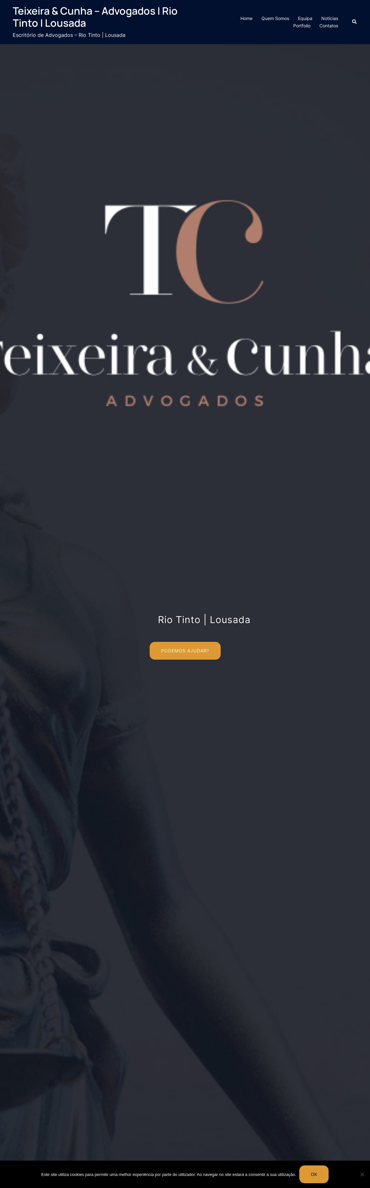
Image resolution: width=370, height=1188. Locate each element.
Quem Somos (275, 18)
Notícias (329, 18)
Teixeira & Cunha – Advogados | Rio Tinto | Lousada (95, 17)
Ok (314, 1174)
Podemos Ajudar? (185, 650)
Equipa (305, 18)
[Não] (362, 1174)
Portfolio (301, 25)
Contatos (328, 25)
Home (246, 18)
